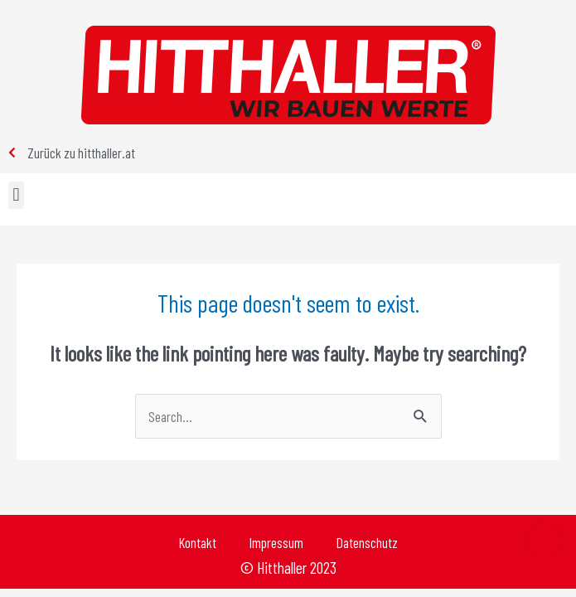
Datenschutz (367, 542)
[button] (16, 195)
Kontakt (197, 542)
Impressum (276, 542)
